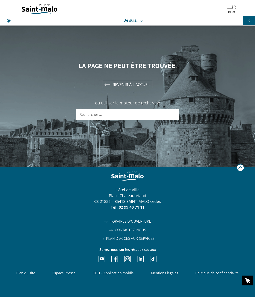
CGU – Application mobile (113, 273)
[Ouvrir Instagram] (127, 259)
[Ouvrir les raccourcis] (249, 20)
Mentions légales (164, 273)
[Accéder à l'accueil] (39, 9)
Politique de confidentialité (217, 273)
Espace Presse (64, 273)
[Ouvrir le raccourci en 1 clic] (247, 280)
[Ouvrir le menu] (231, 8)
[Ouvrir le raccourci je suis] (127, 21)
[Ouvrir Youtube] (102, 259)
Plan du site (25, 273)
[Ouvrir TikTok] (153, 259)
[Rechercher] (173, 114)
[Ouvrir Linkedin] (140, 259)
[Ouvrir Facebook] (114, 259)
